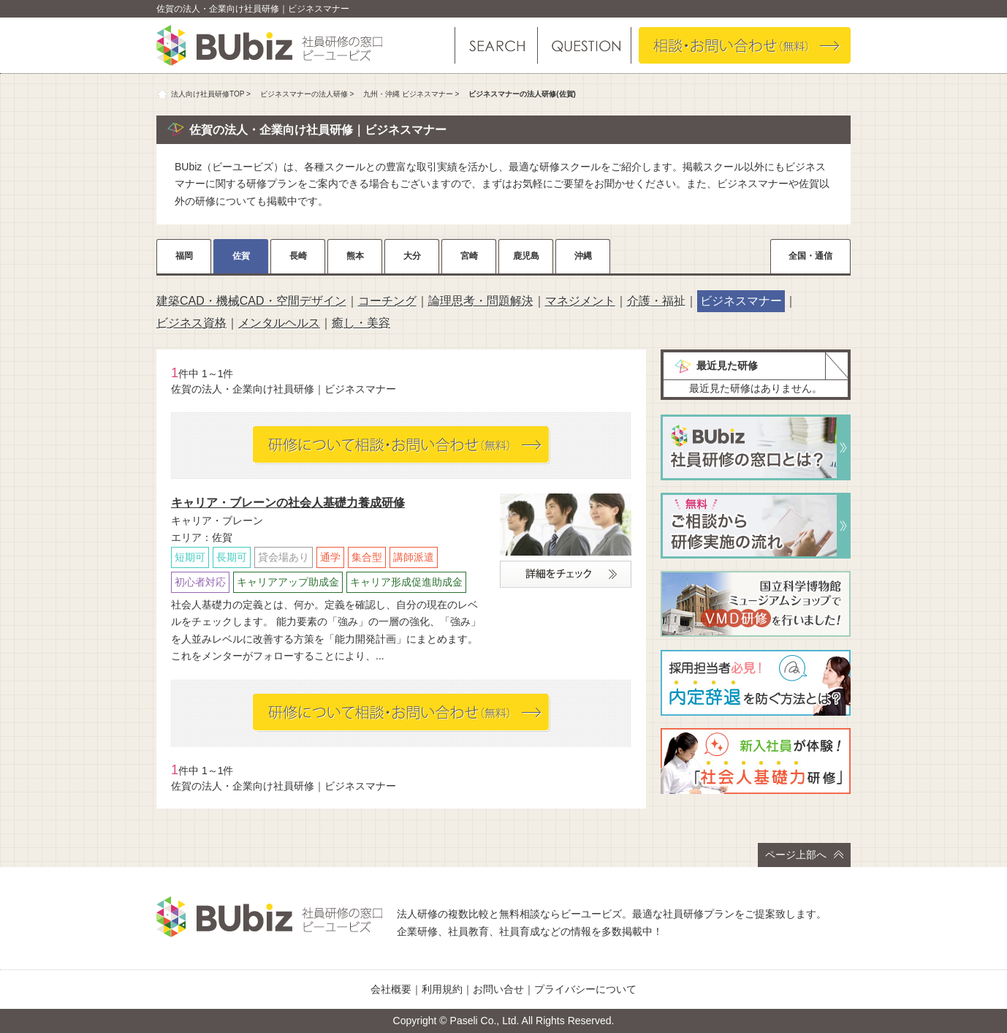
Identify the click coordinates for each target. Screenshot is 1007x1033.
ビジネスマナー (741, 301)
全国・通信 (810, 256)
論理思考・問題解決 (480, 301)
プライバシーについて (585, 989)
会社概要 (390, 989)
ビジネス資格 (191, 323)
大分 (412, 256)
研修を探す (496, 45)
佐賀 (241, 256)
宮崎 (469, 256)
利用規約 (442, 989)
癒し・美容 (361, 323)
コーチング (387, 301)
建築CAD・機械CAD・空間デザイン (251, 301)
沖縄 (583, 256)
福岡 (184, 256)
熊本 (355, 256)
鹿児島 (526, 256)
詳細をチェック (565, 574)
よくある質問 (583, 45)
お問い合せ (498, 989)
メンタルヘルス (279, 323)
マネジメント (580, 301)
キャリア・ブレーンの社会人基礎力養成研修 (288, 502)
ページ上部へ (804, 854)
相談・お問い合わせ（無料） (745, 45)
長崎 (298, 256)
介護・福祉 (656, 301)
